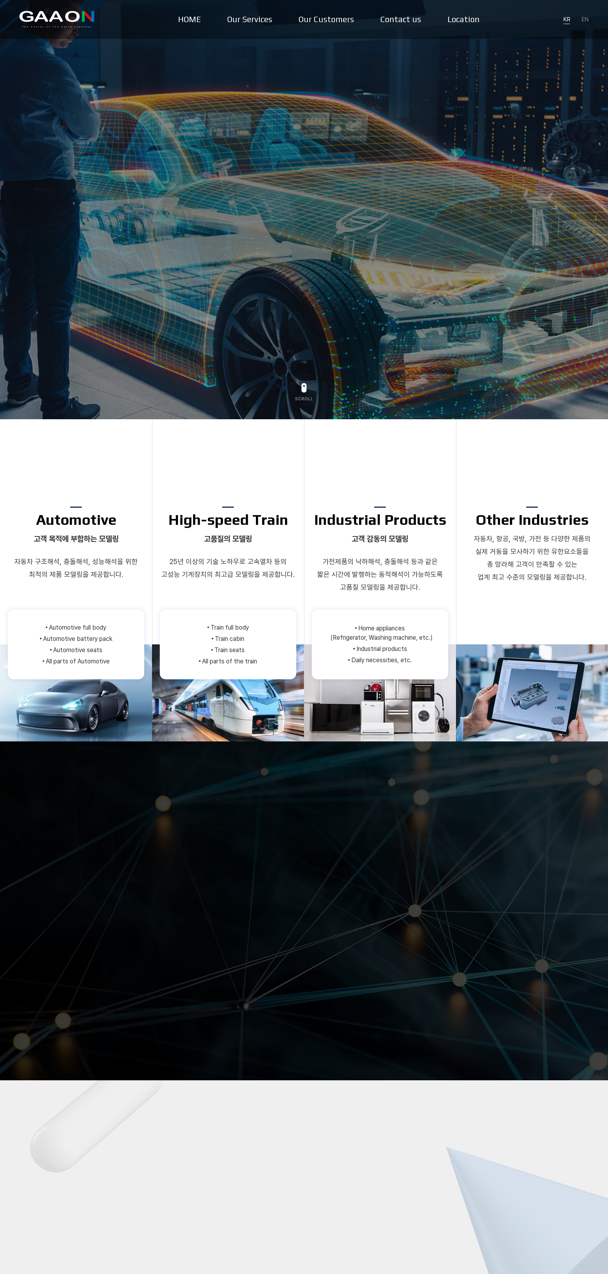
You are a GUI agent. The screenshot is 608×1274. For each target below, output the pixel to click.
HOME (189, 19)
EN (585, 19)
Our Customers (326, 19)
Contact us (400, 19)
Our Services (249, 19)
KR (566, 19)
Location (463, 19)
